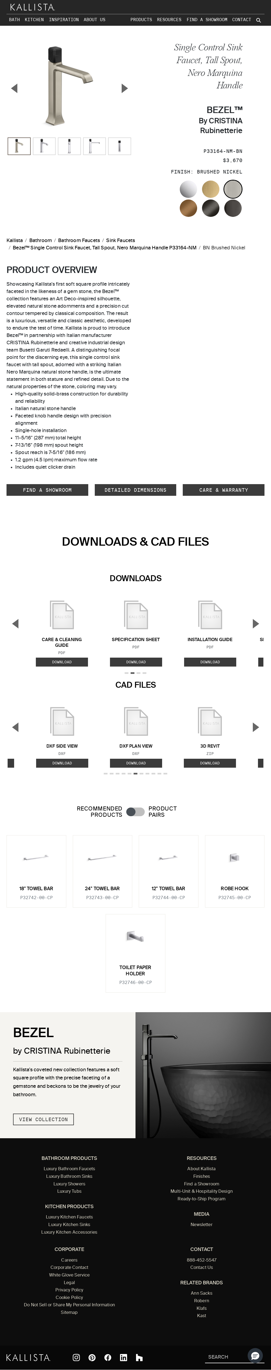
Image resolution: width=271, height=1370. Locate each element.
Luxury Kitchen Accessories (69, 1232)
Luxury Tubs (69, 1191)
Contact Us (201, 1268)
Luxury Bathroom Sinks (69, 1177)
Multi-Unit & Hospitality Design (202, 1191)
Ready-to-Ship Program (201, 1199)
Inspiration (64, 19)
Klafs (202, 1309)
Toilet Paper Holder (135, 971)
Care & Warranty (223, 490)
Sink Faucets (120, 240)
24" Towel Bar (102, 889)
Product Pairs (163, 812)
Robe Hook (234, 889)
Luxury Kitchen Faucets (69, 1217)
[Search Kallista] (227, 1357)
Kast (201, 1316)
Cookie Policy (69, 1298)
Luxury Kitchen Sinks (69, 1225)
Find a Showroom (207, 19)
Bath (14, 19)
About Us (94, 19)
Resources (169, 19)
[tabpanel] (135, 911)
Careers (69, 1260)
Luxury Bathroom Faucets (69, 1169)
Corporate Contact (70, 1268)
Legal (69, 1283)
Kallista (15, 240)
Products (141, 19)
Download (62, 662)
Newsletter (202, 1225)
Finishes (201, 1177)
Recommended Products (99, 812)
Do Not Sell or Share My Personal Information (69, 1305)
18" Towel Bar (36, 889)
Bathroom (40, 240)
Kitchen (34, 19)
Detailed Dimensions (135, 490)
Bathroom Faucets (79, 240)
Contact (241, 19)
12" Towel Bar (168, 889)
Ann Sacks (201, 1293)
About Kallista (201, 1169)
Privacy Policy (69, 1290)
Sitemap (69, 1313)
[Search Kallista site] (259, 20)
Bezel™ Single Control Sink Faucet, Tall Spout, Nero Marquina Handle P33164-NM (105, 248)
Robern (201, 1301)
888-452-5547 (202, 1260)
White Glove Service (69, 1275)
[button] (255, 1355)
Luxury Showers (69, 1184)
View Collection (43, 1119)
